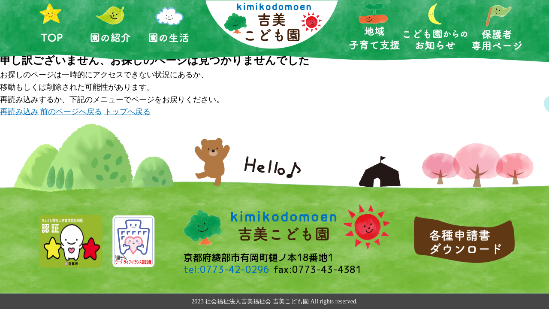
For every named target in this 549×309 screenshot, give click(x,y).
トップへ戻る (127, 111)
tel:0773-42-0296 (226, 269)
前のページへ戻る (71, 111)
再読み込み (19, 111)
